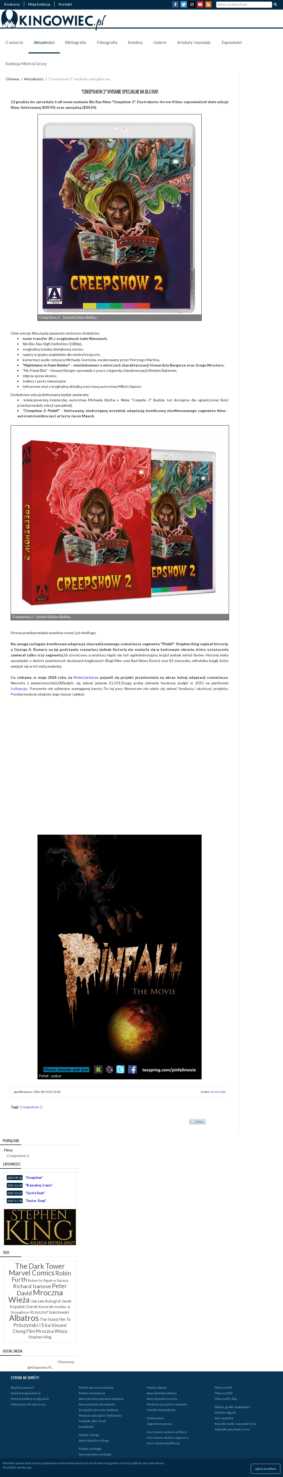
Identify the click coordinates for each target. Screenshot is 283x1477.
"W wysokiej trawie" (39, 1185)
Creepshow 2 (31, 1107)
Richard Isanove (32, 1286)
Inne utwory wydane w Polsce (167, 1432)
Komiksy (135, 42)
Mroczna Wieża (35, 1296)
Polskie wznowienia (92, 1393)
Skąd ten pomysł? (22, 1387)
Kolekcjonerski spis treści (28, 1404)
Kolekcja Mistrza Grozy (26, 63)
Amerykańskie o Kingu (94, 1440)
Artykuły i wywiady (194, 42)
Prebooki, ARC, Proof (92, 1421)
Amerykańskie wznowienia (97, 1404)
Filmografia (107, 42)
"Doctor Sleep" (35, 1200)
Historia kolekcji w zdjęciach (30, 1398)
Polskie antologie (90, 1448)
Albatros (24, 1317)
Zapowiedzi (231, 42)
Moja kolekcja (39, 4)
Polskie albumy (157, 1387)
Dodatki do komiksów (161, 1410)
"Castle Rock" (35, 1193)
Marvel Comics (32, 1272)
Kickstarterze (86, 677)
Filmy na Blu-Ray (226, 1398)
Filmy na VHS (223, 1387)
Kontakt (65, 4)
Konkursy (12, 4)
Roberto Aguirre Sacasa (48, 1280)
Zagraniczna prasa (159, 1423)
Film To (65, 1319)
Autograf (53, 1301)
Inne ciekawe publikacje (163, 1443)
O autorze (14, 42)
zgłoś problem (265, 1469)
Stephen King (39, 1337)
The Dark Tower (40, 1266)
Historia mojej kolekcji (26, 1393)
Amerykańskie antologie (95, 1454)
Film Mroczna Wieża (47, 1331)
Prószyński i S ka (32, 1325)
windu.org (24, 1467)
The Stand (49, 1319)
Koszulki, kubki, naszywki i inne (235, 1423)
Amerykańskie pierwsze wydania (101, 1398)
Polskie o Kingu (89, 1435)
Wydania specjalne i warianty (167, 1404)
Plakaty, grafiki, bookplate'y (232, 1407)
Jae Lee (37, 1300)
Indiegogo (19, 688)
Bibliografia (75, 42)
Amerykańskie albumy (162, 1393)
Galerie (160, 42)
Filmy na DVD (223, 1393)
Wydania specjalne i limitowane (100, 1415)
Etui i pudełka (224, 1418)
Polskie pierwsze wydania (96, 1387)
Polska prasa (155, 1418)
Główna (12, 79)
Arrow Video (218, 1091)
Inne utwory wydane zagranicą (168, 1437)
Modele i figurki (225, 1412)
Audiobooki (86, 1426)
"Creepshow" (34, 1177)
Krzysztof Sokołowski (49, 1312)
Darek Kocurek (40, 1306)
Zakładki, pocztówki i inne (232, 1429)
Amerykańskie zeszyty (162, 1398)
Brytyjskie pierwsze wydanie (98, 1410)
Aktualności (44, 42)
